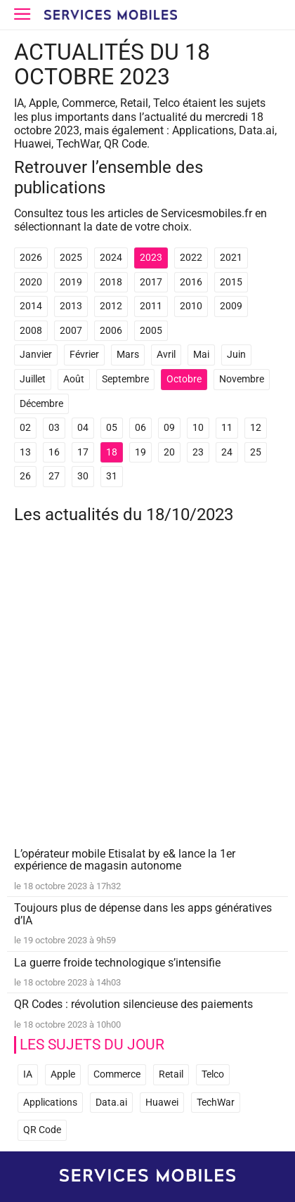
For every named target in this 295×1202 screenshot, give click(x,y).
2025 (71, 258)
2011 (151, 306)
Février (84, 355)
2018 (111, 282)
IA (27, 1074)
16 (54, 452)
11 (226, 428)
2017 (151, 282)
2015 (231, 282)
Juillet (33, 379)
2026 (31, 258)
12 (255, 428)
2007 (71, 331)
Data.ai (111, 1103)
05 (111, 428)
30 (82, 476)
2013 (71, 306)
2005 (151, 331)
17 (82, 452)
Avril (166, 355)
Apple (63, 1074)
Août (73, 379)
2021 (231, 258)
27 (54, 476)
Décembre (41, 404)
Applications (50, 1103)
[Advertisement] (147, 695)
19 (140, 452)
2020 (31, 282)
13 (25, 452)
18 (111, 452)
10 (198, 428)
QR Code (42, 1130)
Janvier (36, 355)
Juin (236, 355)
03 (54, 428)
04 (82, 428)
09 (169, 428)
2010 (191, 306)
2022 (191, 258)
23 (198, 452)
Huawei (161, 1103)
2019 (71, 282)
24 (226, 452)
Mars (128, 355)
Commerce (116, 1074)
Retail (171, 1074)
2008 (31, 331)
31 (111, 476)
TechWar (216, 1103)
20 (169, 452)
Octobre (184, 379)
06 (140, 428)
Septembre (125, 379)
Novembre (241, 379)
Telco (213, 1074)
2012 (111, 306)
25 (255, 452)
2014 (31, 306)
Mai (201, 355)
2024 (111, 258)
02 (25, 428)
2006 (111, 331)
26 (25, 476)
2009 (231, 306)
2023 (151, 258)
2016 (191, 282)
